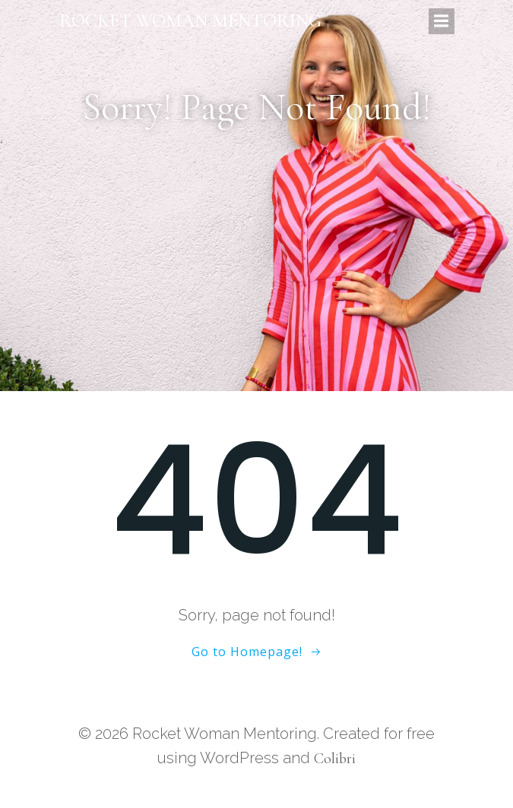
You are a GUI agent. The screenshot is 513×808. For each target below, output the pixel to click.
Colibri (335, 759)
